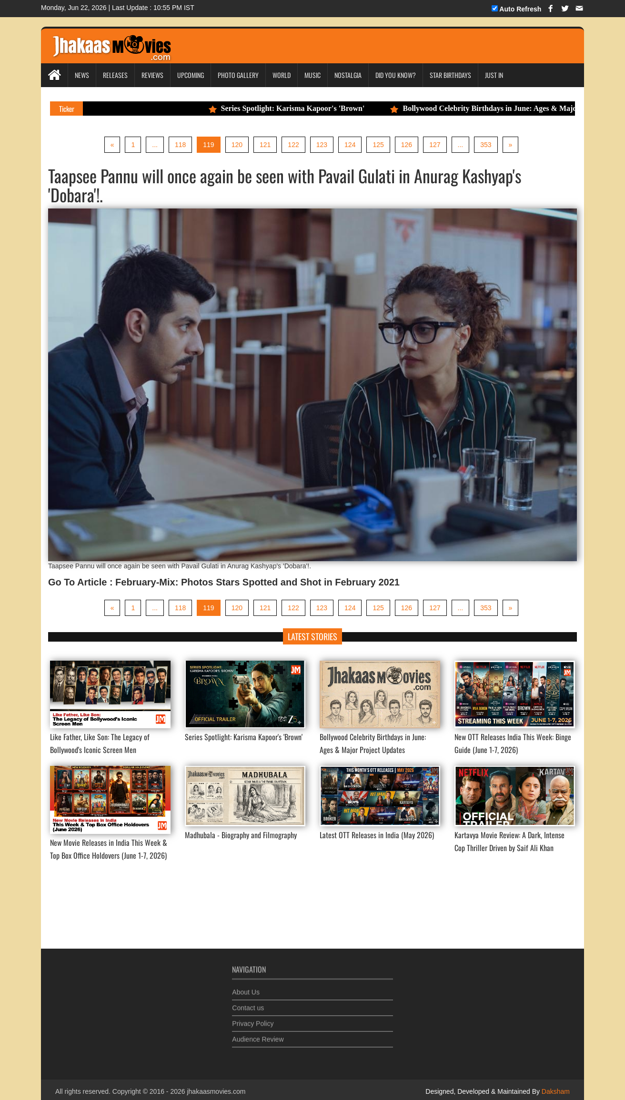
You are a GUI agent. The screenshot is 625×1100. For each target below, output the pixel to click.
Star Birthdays (450, 75)
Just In (494, 75)
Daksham (555, 1091)
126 (406, 145)
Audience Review (257, 1034)
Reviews (152, 75)
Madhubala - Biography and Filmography (241, 835)
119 (208, 145)
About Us (246, 987)
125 (378, 145)
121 (265, 145)
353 (485, 145)
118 (180, 145)
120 (237, 145)
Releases (115, 75)
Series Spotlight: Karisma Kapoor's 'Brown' (295, 108)
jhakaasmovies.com (216, 1091)
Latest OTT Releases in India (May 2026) (377, 835)
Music (312, 75)
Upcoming (190, 75)
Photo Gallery (238, 75)
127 (434, 145)
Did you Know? (395, 75)
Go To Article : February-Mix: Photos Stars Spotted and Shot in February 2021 (224, 582)
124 (349, 145)
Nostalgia (348, 75)
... (155, 145)
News (82, 75)
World (281, 75)
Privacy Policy (252, 1018)
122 (293, 145)
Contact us (248, 1002)
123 (321, 145)
